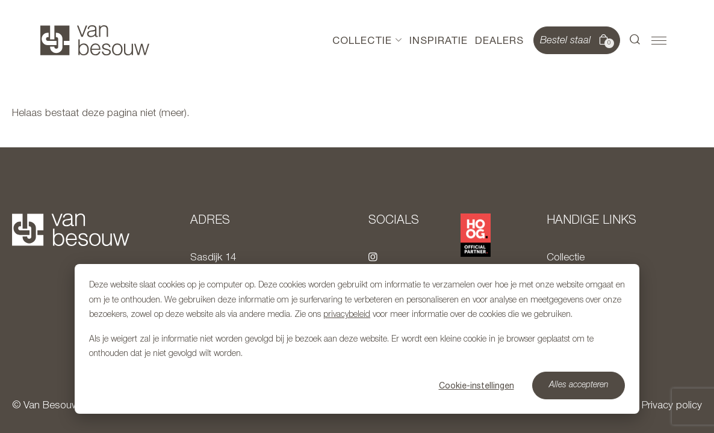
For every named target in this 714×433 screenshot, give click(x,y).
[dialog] (357, 339)
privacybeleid (346, 315)
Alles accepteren (579, 385)
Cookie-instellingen (476, 385)
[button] (635, 40)
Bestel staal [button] (575, 41)
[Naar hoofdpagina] (94, 40)
